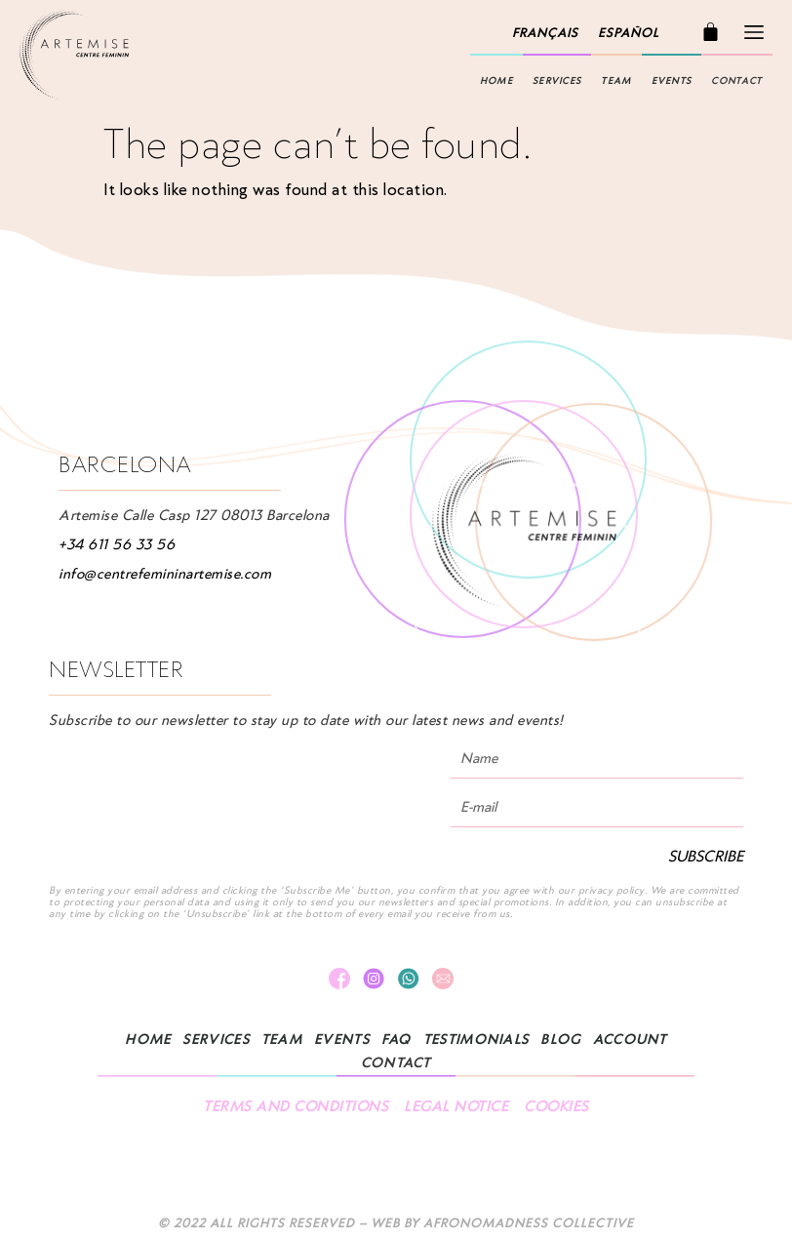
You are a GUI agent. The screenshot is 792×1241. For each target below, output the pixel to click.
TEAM (616, 81)
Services (557, 81)
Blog (560, 1039)
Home (496, 81)
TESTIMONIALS (476, 1039)
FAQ (396, 1039)
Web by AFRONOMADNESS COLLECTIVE (502, 1223)
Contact (736, 81)
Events (672, 81)
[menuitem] (545, 33)
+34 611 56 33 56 (117, 544)
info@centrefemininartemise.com (165, 573)
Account (630, 1039)
